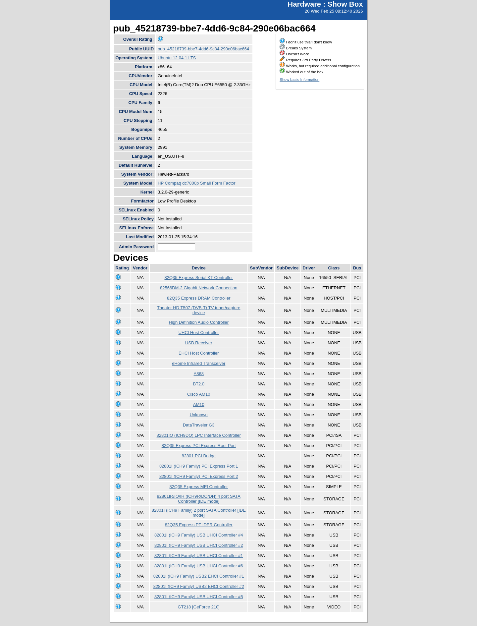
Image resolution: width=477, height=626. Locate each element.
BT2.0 (198, 383)
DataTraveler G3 (199, 425)
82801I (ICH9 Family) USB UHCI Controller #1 (198, 555)
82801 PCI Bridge (199, 455)
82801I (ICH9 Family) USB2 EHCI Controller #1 (198, 576)
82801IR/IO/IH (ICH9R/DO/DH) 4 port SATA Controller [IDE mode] (198, 499)
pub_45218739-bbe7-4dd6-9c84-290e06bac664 (203, 48)
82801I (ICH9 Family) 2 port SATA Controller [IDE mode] (199, 513)
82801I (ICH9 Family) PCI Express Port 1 (198, 466)
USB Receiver (198, 342)
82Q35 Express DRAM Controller (198, 298)
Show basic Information (299, 80)
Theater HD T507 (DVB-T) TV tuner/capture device (198, 310)
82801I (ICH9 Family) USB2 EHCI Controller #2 (198, 586)
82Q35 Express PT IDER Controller (199, 524)
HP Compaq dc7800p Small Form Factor (197, 183)
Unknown (199, 414)
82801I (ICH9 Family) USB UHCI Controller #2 (198, 545)
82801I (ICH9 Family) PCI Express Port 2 (198, 476)
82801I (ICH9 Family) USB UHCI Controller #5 (198, 596)
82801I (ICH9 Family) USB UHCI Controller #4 (198, 535)
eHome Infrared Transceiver (198, 363)
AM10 (198, 404)
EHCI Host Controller (199, 353)
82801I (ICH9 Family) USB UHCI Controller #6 (198, 565)
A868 (199, 373)
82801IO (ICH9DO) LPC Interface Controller (199, 435)
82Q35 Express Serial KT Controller (199, 277)
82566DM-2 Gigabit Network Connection (198, 287)
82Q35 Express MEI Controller (199, 486)
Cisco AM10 (198, 394)
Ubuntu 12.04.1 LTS (177, 57)
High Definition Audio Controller (199, 322)
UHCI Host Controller (199, 332)
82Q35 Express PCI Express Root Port (199, 445)
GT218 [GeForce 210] (199, 606)
